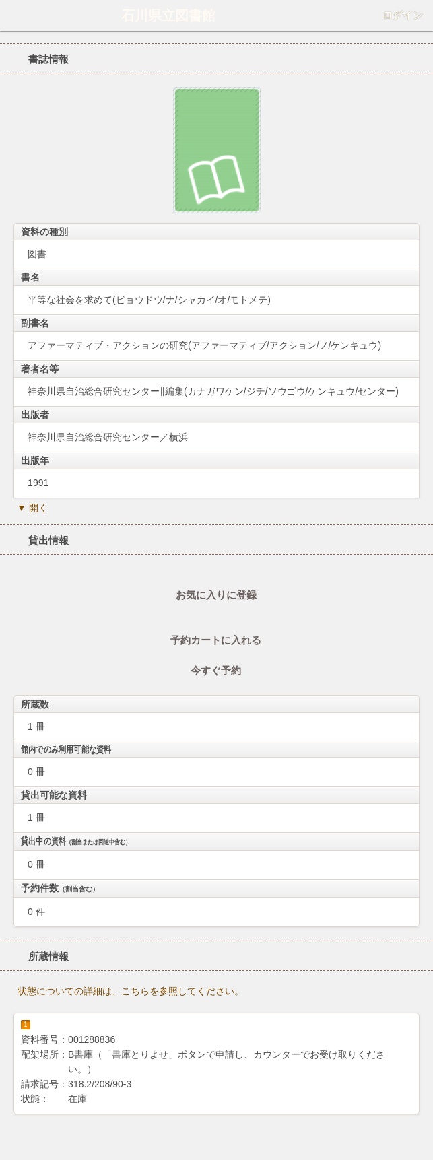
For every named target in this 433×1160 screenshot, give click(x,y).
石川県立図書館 (168, 15)
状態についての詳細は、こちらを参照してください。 (131, 991)
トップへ (418, 1144)
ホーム (14, 15)
